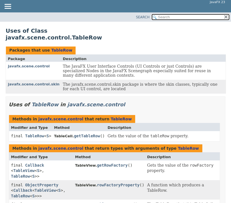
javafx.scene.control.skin (34, 84)
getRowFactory (112, 165)
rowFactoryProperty (118, 185)
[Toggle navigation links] (7, 7)
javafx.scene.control (29, 66)
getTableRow (87, 136)
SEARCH (143, 17)
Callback (34, 165)
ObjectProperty (41, 185)
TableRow (61, 50)
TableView (24, 170)
